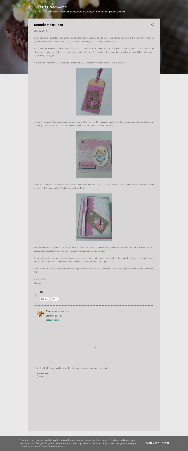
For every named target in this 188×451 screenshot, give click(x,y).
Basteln (45, 299)
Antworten (52, 320)
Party (54, 299)
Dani (48, 311)
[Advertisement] (94, 403)
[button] (152, 25)
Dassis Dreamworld (51, 7)
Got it (165, 443)
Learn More (151, 443)
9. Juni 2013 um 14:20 (61, 311)
